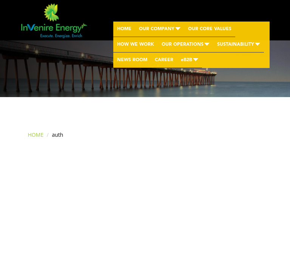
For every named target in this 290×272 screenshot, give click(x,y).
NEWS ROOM (132, 60)
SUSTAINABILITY (238, 44)
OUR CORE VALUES (209, 29)
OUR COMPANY (159, 29)
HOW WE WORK (135, 44)
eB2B (189, 60)
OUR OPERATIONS (186, 44)
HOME (124, 29)
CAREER (164, 60)
